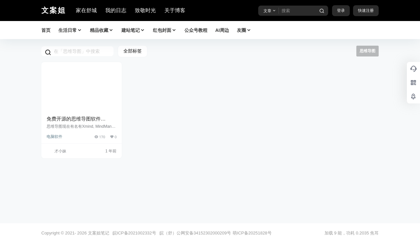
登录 (341, 10)
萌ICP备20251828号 (252, 233)
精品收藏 (102, 30)
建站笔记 (133, 30)
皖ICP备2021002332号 (134, 233)
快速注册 (366, 10)
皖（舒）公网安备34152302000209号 (195, 233)
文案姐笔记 (98, 233)
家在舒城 (86, 10)
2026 (82, 233)
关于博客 (174, 10)
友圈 (244, 30)
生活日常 (70, 30)
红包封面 (165, 30)
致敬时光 (145, 10)
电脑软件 (54, 136)
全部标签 (132, 51)
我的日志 (115, 10)
